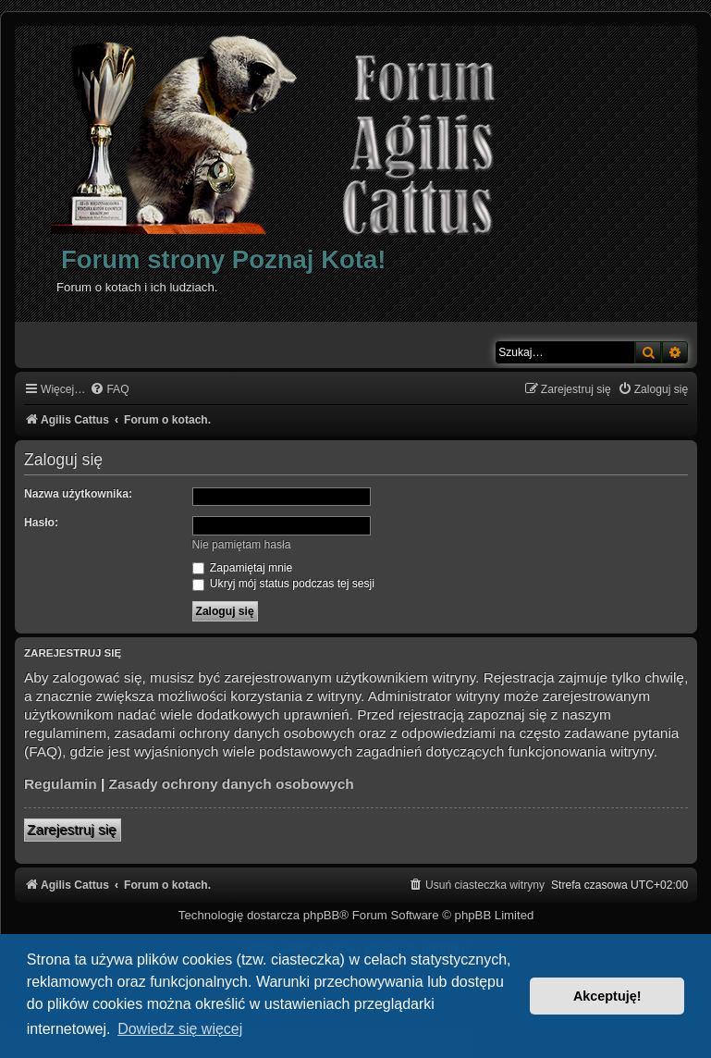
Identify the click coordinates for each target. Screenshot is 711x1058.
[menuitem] (109, 389)
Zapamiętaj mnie (242, 567)
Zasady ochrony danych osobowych (231, 784)
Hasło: (41, 522)
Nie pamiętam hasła (241, 544)
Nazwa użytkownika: (78, 493)
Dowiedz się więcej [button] (179, 1029)
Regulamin (60, 784)
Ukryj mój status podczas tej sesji (283, 583)
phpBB (321, 915)
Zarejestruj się (72, 830)
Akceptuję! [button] (607, 996)
